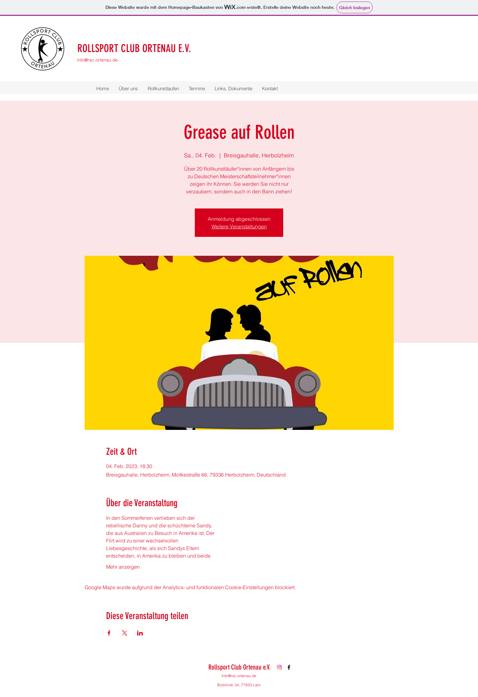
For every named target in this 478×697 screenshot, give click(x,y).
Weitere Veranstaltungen (239, 226)
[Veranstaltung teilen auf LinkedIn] (140, 633)
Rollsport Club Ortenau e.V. (239, 667)
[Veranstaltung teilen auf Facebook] (109, 633)
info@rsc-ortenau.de (97, 60)
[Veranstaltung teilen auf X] (125, 633)
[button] (128, 88)
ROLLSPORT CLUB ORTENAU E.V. (134, 48)
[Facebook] (289, 667)
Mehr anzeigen (123, 567)
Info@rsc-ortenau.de (239, 675)
